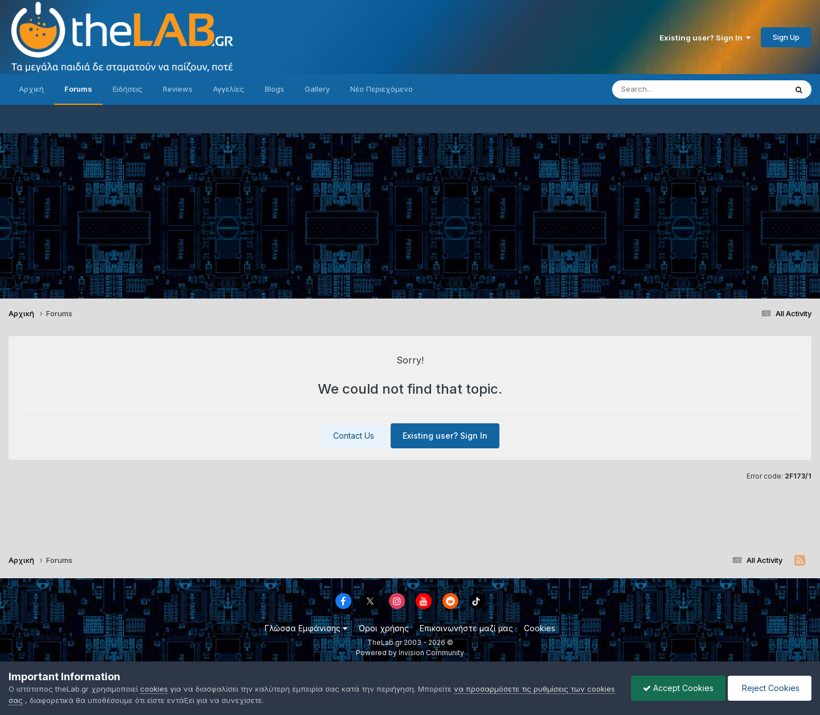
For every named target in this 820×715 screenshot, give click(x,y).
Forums (78, 88)
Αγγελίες (228, 88)
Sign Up (786, 37)
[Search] (676, 89)
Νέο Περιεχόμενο (381, 88)
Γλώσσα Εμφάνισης (306, 628)
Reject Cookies (770, 688)
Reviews (177, 88)
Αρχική (31, 88)
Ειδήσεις (127, 88)
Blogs (274, 88)
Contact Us (353, 435)
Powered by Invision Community (410, 652)
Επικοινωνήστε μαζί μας (466, 628)
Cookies (539, 628)
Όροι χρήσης (383, 628)
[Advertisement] (410, 213)
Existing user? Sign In (705, 37)
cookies (154, 688)
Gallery (317, 88)
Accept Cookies (678, 688)
